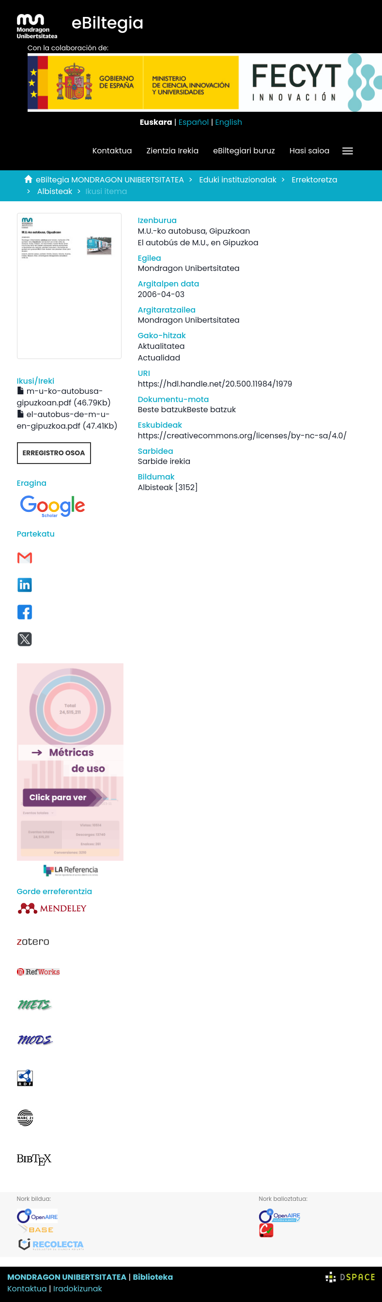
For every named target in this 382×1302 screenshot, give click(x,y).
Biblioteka (153, 1277)
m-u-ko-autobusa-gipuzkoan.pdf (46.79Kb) (64, 397)
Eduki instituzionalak (237, 179)
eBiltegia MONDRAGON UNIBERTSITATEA (110, 179)
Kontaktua (112, 150)
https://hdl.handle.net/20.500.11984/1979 (215, 383)
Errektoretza (314, 179)
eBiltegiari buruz (244, 150)
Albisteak (55, 191)
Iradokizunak (77, 1288)
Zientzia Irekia (173, 150)
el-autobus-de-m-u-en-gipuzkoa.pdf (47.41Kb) (67, 420)
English (229, 122)
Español (194, 122)
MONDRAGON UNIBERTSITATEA (66, 1277)
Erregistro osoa (54, 453)
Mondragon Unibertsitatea (189, 268)
